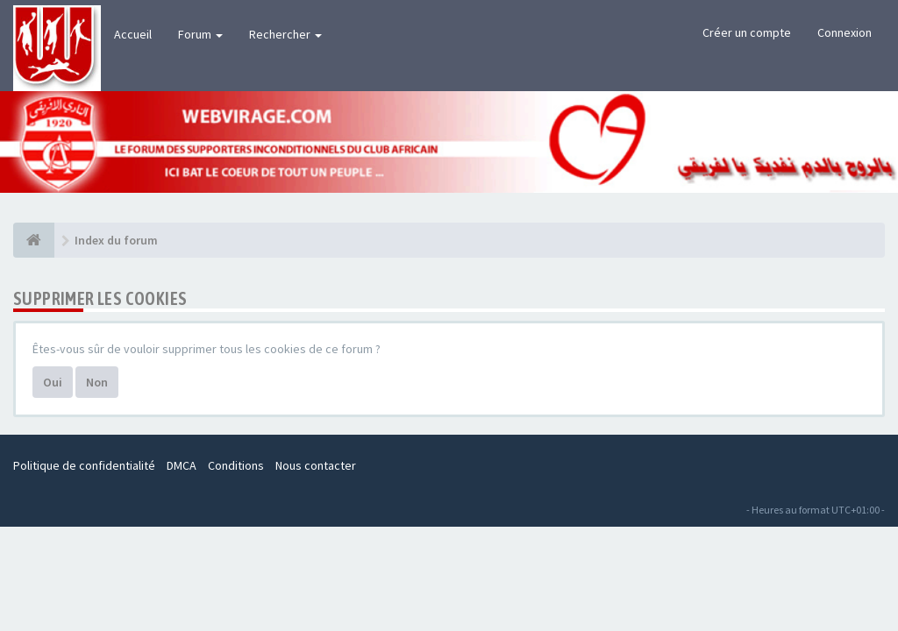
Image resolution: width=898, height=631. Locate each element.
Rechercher (285, 34)
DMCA (181, 465)
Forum (200, 34)
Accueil (133, 34)
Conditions (236, 465)
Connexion (844, 32)
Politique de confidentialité (84, 465)
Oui (52, 382)
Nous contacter (315, 465)
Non (97, 382)
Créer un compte (746, 32)
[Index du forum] (33, 240)
